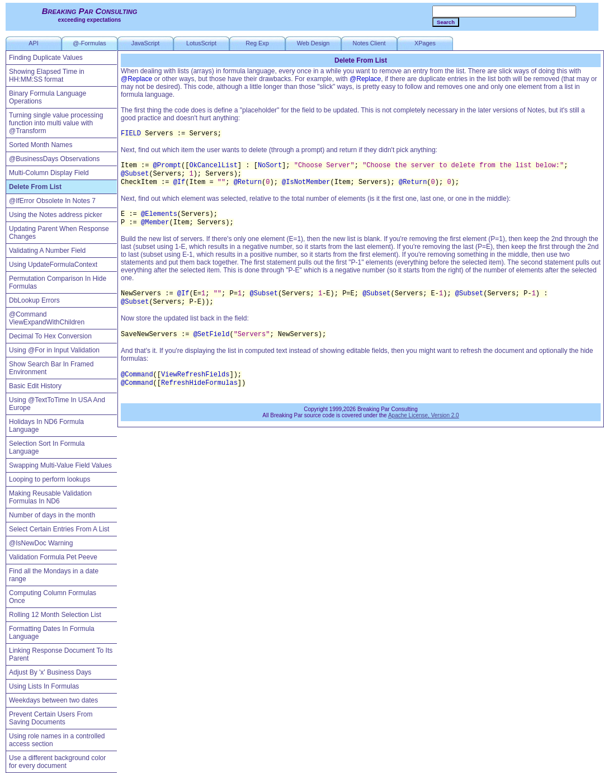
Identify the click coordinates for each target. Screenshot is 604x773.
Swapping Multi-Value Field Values (60, 465)
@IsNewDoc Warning (41, 543)
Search (446, 22)
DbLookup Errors (34, 300)
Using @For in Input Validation (54, 350)
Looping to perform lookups (49, 479)
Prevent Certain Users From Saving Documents (50, 718)
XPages (425, 43)
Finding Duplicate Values (46, 58)
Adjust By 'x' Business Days (50, 672)
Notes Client (369, 43)
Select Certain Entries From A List (59, 529)
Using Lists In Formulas (44, 686)
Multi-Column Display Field (49, 173)
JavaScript (145, 43)
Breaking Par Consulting (90, 11)
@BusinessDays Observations (54, 159)
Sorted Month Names (40, 145)
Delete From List (35, 187)
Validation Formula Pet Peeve (53, 557)
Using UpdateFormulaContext (53, 264)
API (33, 43)
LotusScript (201, 43)
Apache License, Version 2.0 (423, 415)
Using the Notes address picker (55, 215)
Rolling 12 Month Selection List (55, 615)
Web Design (313, 43)
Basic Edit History (35, 386)
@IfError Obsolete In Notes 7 (52, 201)
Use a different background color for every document (57, 762)
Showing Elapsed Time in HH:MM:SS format (46, 75)
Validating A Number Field (47, 250)
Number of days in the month (52, 515)
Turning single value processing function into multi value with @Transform (56, 123)
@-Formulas (89, 43)
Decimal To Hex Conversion (50, 336)
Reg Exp (257, 43)
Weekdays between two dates (53, 700)
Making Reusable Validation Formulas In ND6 (50, 497)
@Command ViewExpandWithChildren (46, 318)
